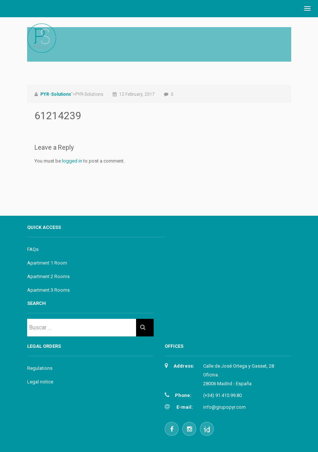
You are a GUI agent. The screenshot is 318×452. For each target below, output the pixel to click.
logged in (72, 161)
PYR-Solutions (55, 94)
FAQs (33, 249)
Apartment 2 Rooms (48, 276)
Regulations (39, 368)
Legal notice (40, 381)
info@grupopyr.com (224, 407)
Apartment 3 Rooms (48, 290)
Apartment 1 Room (47, 263)
